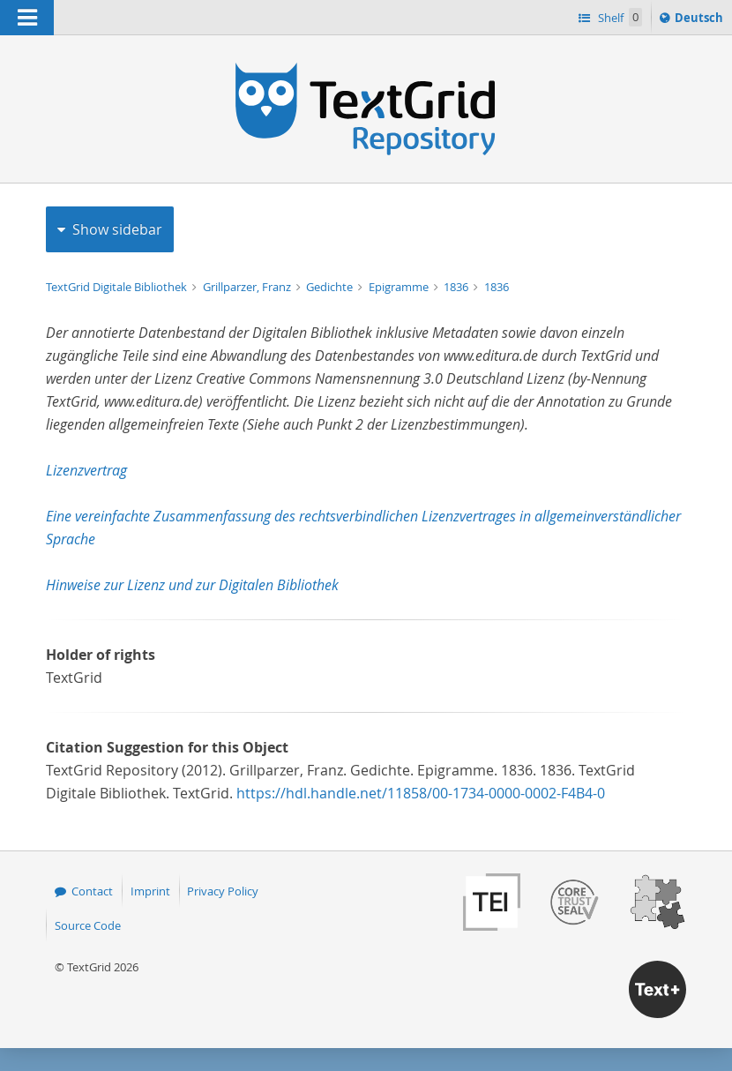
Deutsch (701, 20)
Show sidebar (117, 229)
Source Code (88, 925)
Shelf (618, 17)
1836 (457, 287)
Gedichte (330, 287)
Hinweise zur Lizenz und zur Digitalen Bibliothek (192, 585)
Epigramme (400, 287)
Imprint (150, 891)
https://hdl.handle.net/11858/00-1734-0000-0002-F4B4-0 (420, 793)
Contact (92, 891)
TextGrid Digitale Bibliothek (118, 287)
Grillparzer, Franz (248, 287)
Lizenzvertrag (86, 470)
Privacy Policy (222, 891)
